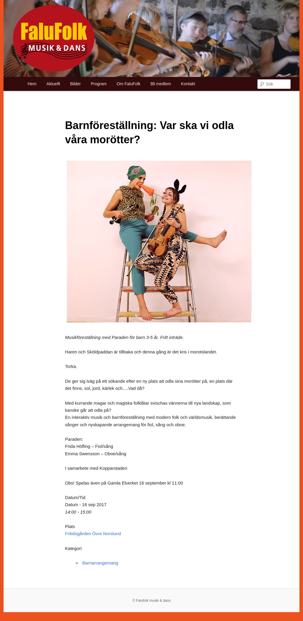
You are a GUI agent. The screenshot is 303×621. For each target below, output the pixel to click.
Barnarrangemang (100, 562)
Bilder (75, 83)
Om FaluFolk (128, 83)
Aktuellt (53, 83)
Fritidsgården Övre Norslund (93, 533)
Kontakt (188, 83)
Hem (32, 83)
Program (99, 83)
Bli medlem (160, 83)
